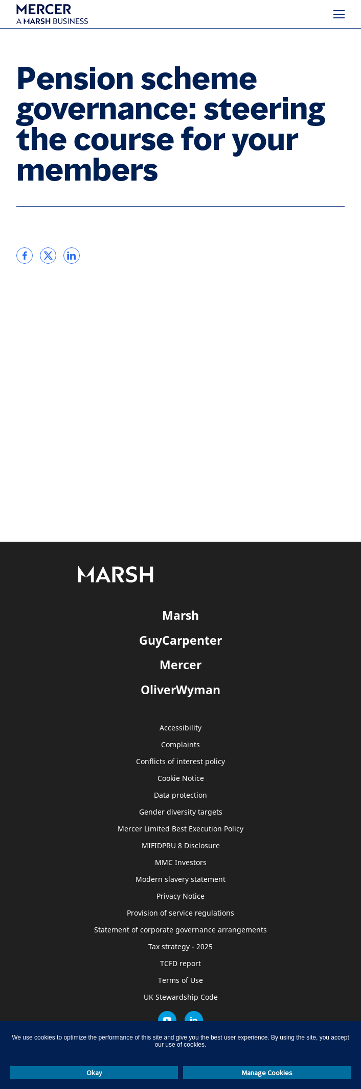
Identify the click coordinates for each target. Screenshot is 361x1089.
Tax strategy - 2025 (180, 947)
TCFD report (180, 963)
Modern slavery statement (180, 879)
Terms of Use (180, 980)
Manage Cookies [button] (267, 1072)
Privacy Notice (180, 896)
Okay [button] (94, 1072)
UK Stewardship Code (181, 997)
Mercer (180, 664)
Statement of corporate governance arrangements (180, 930)
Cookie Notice (180, 778)
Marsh (180, 615)
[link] (24, 255)
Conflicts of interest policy (180, 761)
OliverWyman (180, 689)
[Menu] (339, 14)
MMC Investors (181, 862)
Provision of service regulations (180, 913)
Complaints (180, 745)
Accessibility (180, 728)
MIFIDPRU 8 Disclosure (181, 846)
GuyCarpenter (180, 640)
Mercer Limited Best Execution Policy (180, 829)
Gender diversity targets (180, 812)
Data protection (180, 795)
